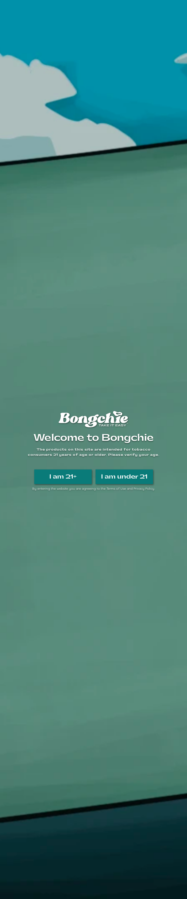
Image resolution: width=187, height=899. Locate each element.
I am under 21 (124, 477)
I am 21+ (63, 477)
